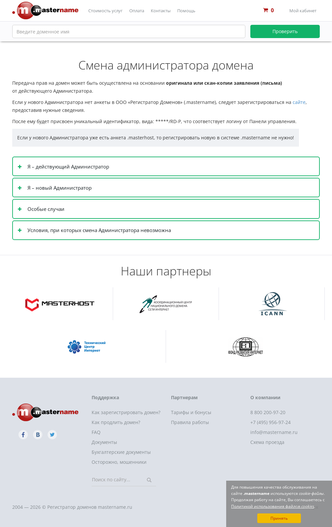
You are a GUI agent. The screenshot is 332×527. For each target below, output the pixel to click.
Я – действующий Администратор (67, 166)
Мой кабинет (302, 11)
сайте (299, 102)
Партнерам (184, 397)
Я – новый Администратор (59, 188)
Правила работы (190, 422)
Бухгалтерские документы (121, 452)
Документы (104, 442)
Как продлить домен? (116, 422)
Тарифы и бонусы (191, 412)
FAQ (96, 432)
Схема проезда (267, 442)
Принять (279, 518)
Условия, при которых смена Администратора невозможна (98, 230)
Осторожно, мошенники (119, 462)
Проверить (285, 31)
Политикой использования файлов (272, 506)
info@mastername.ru (274, 432)
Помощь (186, 11)
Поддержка (105, 397)
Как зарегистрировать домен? (126, 412)
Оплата (136, 11)
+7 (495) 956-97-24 (270, 422)
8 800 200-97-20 (267, 412)
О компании (265, 397)
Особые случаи (45, 209)
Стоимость (105, 11)
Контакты (161, 11)
